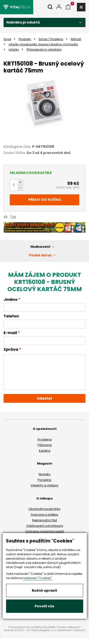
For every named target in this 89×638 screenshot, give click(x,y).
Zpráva (11, 349)
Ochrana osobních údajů (44, 531)
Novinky (45, 474)
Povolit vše (44, 606)
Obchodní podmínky (44, 509)
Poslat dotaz (40, 255)
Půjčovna (44, 445)
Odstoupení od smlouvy (44, 525)
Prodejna (44, 439)
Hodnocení (40, 246)
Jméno (11, 299)
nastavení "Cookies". (37, 578)
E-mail (10, 333)
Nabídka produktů (23, 22)
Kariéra (44, 450)
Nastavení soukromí (71, 630)
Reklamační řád (44, 520)
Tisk (13, 217)
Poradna (44, 480)
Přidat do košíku (44, 199)
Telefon (11, 316)
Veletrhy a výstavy (44, 485)
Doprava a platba (44, 514)
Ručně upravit (44, 590)
